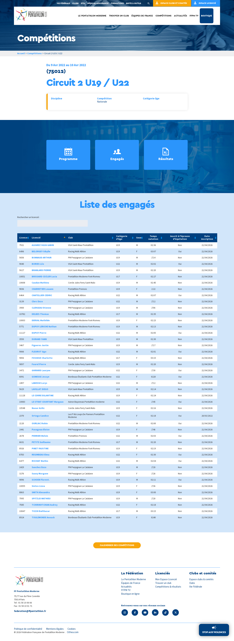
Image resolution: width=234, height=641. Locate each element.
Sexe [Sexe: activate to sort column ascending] (138, 237)
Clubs (75, 3)
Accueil (21, 53)
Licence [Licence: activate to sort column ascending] (23, 237)
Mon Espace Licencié (166, 579)
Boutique (206, 15)
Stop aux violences (214, 632)
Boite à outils (133, 3)
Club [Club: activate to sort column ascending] (70, 237)
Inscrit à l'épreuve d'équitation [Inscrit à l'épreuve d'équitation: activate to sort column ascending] (180, 238)
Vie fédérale (63, 3)
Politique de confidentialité (28, 629)
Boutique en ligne (130, 593)
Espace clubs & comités (201, 579)
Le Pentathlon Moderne (92, 15)
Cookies (72, 629)
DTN (83, 3)
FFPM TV (194, 15)
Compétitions (163, 15)
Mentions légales (55, 629)
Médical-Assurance (98, 3)
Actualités (180, 15)
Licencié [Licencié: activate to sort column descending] (36, 237)
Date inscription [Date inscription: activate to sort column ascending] (207, 238)
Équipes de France (142, 15)
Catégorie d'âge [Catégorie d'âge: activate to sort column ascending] (121, 238)
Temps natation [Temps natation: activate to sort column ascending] (153, 238)
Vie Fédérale (195, 586)
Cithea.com (73, 632)
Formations (117, 3)
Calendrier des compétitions (117, 545)
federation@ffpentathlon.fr (30, 611)
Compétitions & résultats (168, 586)
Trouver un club (119, 15)
